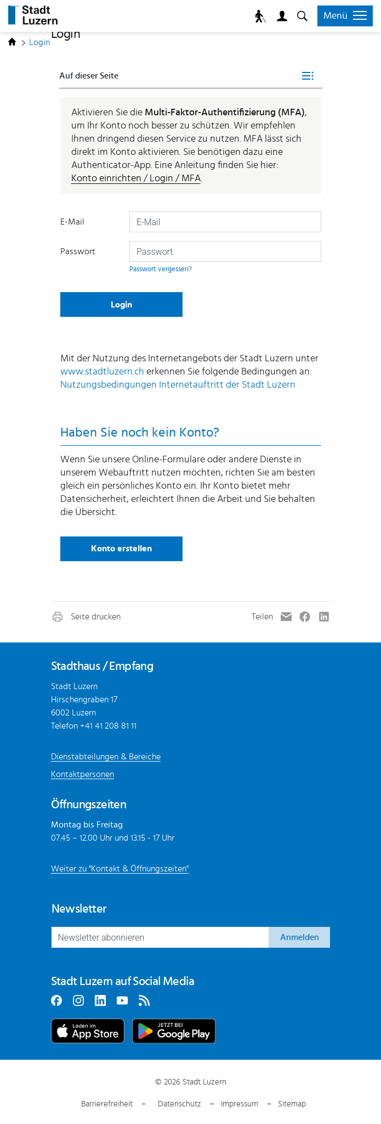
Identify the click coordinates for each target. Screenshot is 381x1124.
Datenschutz (179, 1104)
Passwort (77, 251)
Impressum (239, 1104)
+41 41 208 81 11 (108, 726)
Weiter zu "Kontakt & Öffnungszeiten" (120, 868)
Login (280, 16)
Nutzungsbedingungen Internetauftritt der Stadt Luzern (177, 385)
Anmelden (299, 937)
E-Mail (72, 221)
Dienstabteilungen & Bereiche (106, 756)
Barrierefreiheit (107, 1104)
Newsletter (79, 909)
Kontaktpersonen (82, 774)
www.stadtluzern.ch (102, 372)
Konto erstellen (121, 548)
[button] (86, 616)
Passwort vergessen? (160, 269)
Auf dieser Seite (88, 75)
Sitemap (292, 1104)
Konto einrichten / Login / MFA (136, 178)
